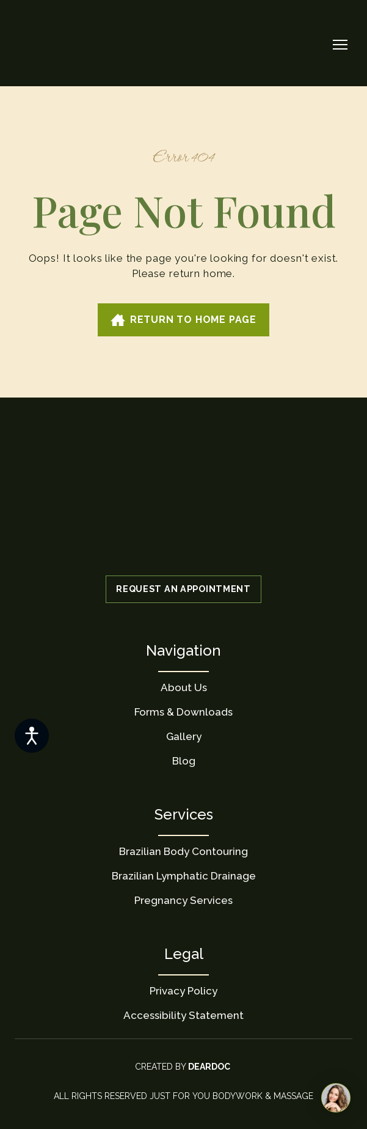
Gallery (184, 736)
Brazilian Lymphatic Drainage (184, 876)
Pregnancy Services (183, 900)
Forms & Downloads (183, 712)
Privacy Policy (183, 991)
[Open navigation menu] (340, 44)
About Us (184, 687)
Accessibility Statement (183, 1015)
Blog (183, 761)
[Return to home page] (55, 45)
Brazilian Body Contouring (183, 851)
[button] (183, 319)
